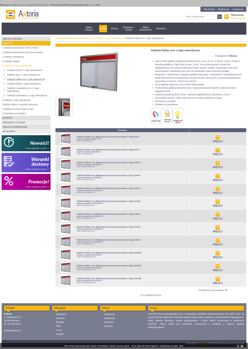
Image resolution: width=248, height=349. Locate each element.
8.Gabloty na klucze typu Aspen (18, 109)
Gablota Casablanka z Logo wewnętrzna (27, 95)
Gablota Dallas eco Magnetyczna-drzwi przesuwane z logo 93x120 (109, 265)
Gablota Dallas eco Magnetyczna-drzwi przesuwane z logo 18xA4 (108, 188)
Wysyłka (60, 322)
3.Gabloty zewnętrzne (13, 57)
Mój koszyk (209, 9)
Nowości (108, 326)
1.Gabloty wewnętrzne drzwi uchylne (20, 47)
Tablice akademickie (145, 28)
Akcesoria (161, 28)
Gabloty (103, 28)
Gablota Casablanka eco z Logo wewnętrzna (23, 89)
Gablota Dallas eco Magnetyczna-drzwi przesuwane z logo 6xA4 (108, 137)
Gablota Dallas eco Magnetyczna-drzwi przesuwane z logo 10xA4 (108, 162)
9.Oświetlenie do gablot (14, 113)
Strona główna (62, 38)
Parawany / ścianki (128, 28)
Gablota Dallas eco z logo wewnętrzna (26, 79)
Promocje (108, 322)
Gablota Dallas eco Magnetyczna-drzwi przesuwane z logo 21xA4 (108, 201)
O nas (59, 330)
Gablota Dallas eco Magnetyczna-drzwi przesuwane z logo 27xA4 (108, 227)
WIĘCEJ (218, 140)
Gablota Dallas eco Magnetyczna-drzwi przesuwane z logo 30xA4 (108, 240)
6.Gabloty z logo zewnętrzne (16, 100)
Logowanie (237, 9)
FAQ (58, 326)
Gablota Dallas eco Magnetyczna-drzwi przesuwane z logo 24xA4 (108, 214)
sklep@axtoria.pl (12, 330)
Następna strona (153, 295)
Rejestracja (223, 9)
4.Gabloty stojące (11, 61)
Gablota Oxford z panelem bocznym (20, 104)
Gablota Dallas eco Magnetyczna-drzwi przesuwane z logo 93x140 (109, 278)
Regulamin (61, 314)
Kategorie (77, 38)
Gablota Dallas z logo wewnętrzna (24, 83)
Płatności (60, 318)
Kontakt (59, 334)
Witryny (114, 28)
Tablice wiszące (89, 28)
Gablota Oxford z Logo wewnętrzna (24, 70)
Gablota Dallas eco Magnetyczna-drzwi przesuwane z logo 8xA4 (108, 149)
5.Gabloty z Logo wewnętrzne (17, 65)
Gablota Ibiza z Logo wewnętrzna (23, 74)
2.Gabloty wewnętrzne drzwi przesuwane (22, 52)
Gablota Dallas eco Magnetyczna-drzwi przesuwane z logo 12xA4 (108, 175)
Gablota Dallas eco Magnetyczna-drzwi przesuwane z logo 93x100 (109, 252)
